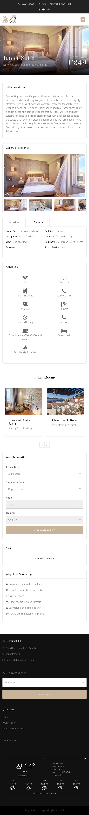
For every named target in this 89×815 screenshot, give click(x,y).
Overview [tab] (14, 222)
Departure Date (15, 482)
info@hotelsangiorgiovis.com (18, 659)
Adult (9, 497)
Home (5, 716)
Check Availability (44, 530)
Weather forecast (44, 793)
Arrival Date (13, 467)
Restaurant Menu (10, 740)
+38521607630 (26, 3)
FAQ (4, 734)
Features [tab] (38, 222)
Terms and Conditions (13, 728)
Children (10, 512)
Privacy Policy (8, 722)
